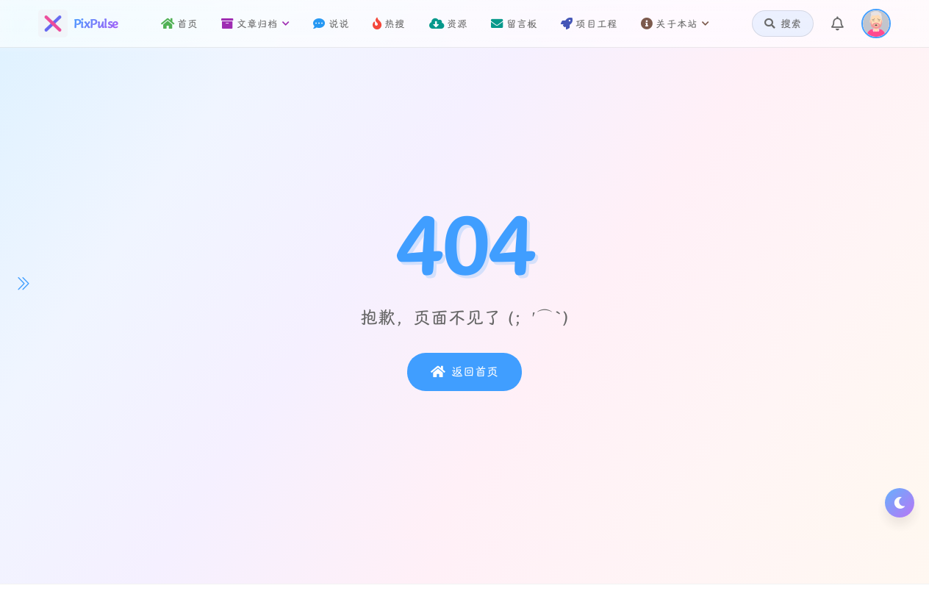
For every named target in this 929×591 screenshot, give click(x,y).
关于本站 (675, 24)
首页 (179, 24)
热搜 (389, 24)
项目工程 (589, 24)
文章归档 (255, 24)
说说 (331, 24)
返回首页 (464, 372)
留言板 (514, 24)
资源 (448, 24)
